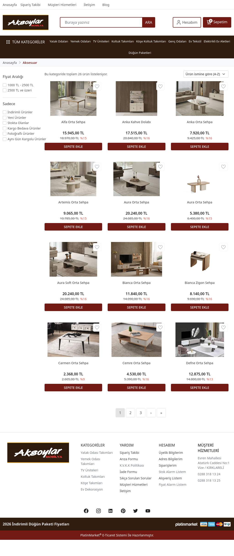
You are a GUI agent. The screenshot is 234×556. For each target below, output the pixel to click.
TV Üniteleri (101, 41)
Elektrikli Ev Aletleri (217, 41)
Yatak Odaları (59, 41)
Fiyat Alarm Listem (172, 484)
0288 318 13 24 (209, 474)
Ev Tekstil (195, 41)
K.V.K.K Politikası (132, 465)
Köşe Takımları (91, 483)
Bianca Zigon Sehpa (200, 283)
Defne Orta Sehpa (199, 363)
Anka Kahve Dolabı (136, 122)
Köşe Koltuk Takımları (151, 41)
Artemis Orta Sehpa (73, 202)
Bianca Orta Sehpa (136, 283)
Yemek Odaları (80, 41)
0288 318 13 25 (209, 480)
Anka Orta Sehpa (200, 122)
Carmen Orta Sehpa (73, 363)
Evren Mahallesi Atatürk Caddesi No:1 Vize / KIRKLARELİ (213, 463)
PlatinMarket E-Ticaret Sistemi (103, 535)
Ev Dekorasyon (92, 489)
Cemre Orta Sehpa (136, 363)
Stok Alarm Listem (172, 472)
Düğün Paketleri (140, 53)
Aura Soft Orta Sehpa (73, 283)
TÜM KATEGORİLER (25, 41)
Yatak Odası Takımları (97, 452)
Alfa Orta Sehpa (73, 122)
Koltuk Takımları (123, 41)
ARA (148, 22)
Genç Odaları (177, 41)
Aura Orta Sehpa (136, 202)
